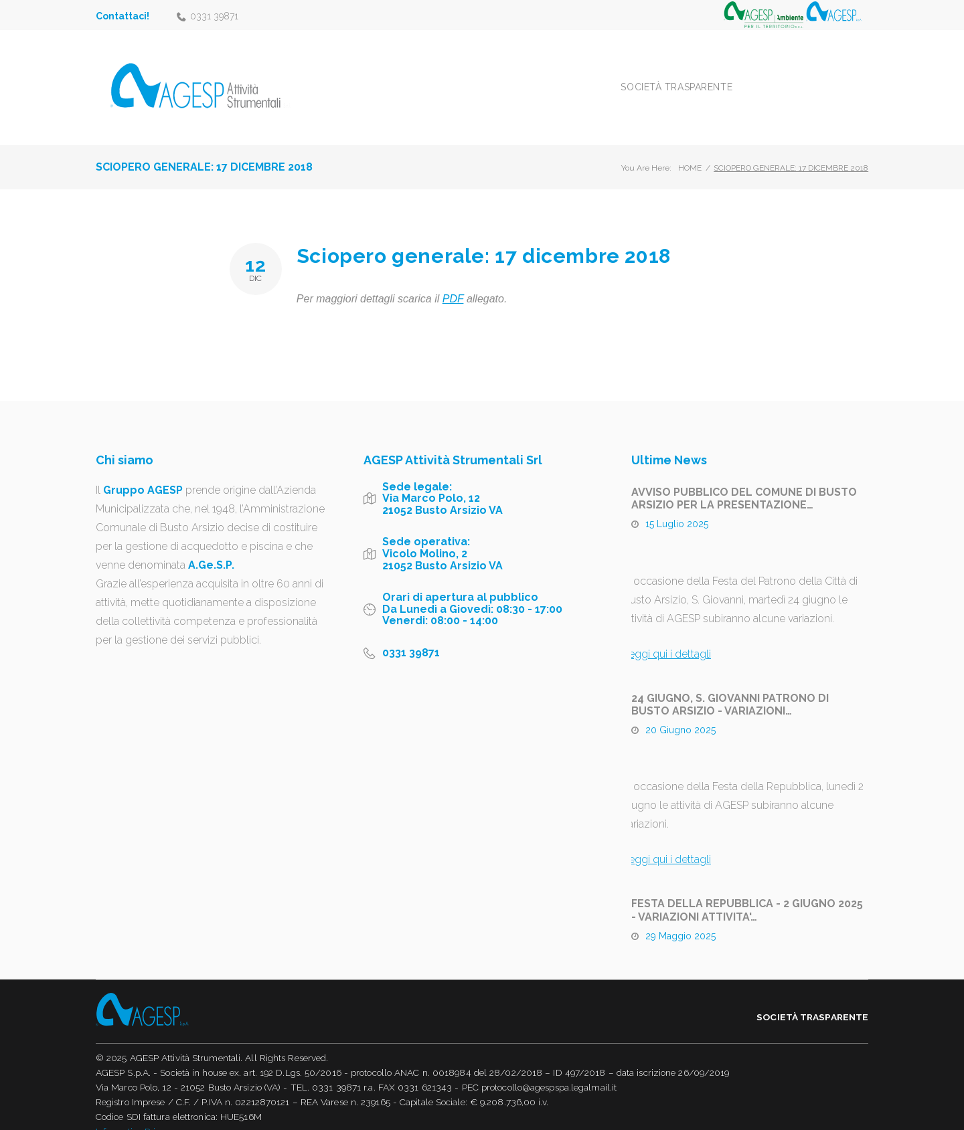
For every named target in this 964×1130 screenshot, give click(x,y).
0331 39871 (214, 16)
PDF (453, 283)
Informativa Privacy (135, 1116)
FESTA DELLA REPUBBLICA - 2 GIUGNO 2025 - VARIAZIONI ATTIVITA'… (747, 894)
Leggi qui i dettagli (667, 638)
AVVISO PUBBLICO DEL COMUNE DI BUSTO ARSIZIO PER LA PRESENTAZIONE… (744, 482)
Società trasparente (733, 79)
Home (690, 152)
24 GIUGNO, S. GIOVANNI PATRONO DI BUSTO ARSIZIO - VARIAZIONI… (730, 688)
